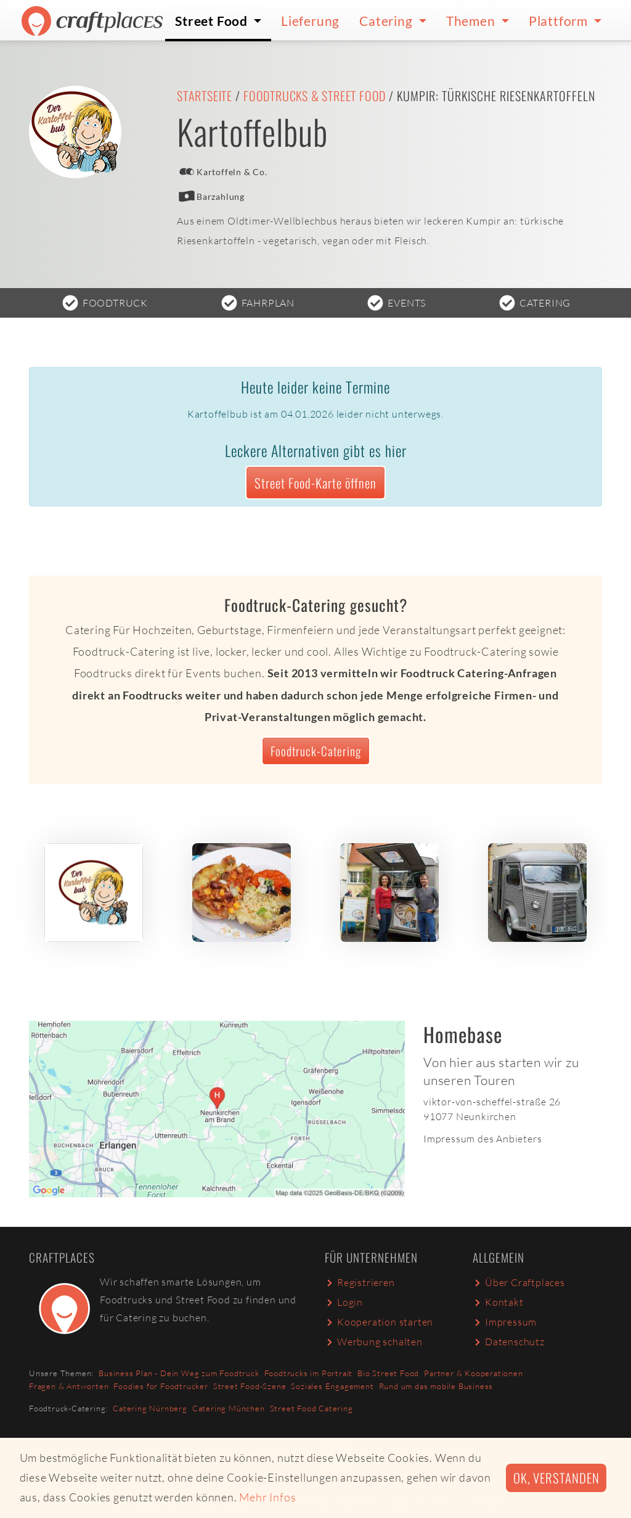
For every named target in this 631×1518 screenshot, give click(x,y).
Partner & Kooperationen (473, 1373)
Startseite (204, 95)
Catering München (228, 1408)
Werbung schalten (374, 1341)
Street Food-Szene (250, 1386)
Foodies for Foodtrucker (160, 1386)
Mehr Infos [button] (267, 1497)
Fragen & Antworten (68, 1386)
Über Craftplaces (519, 1282)
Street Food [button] (213, 20)
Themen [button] (472, 20)
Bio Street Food (388, 1373)
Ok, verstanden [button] (556, 1477)
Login (344, 1302)
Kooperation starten (379, 1322)
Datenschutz (509, 1341)
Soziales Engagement (332, 1386)
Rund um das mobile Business (436, 1386)
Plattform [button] (560, 20)
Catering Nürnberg (150, 1408)
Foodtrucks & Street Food (314, 95)
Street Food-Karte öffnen (315, 482)
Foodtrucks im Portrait (308, 1373)
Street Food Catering (311, 1408)
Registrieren (360, 1282)
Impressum (505, 1322)
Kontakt (498, 1302)
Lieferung (310, 20)
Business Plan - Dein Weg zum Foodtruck (179, 1373)
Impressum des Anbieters (482, 1138)
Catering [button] (387, 20)
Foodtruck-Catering (316, 751)
